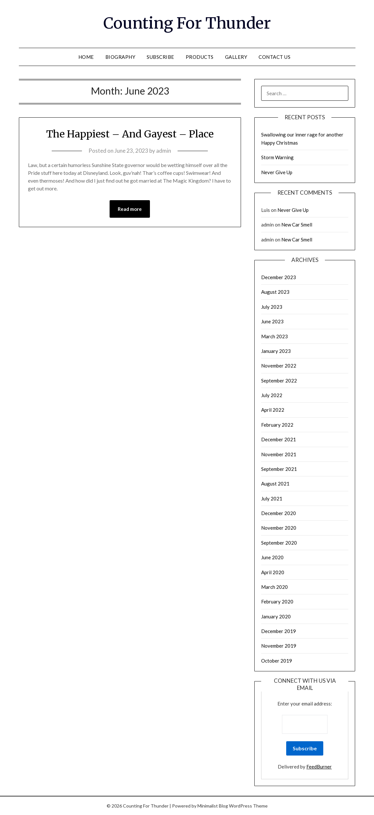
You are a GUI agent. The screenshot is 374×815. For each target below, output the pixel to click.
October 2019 (276, 661)
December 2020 (278, 513)
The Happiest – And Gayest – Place (130, 134)
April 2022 (272, 410)
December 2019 (278, 631)
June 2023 (272, 321)
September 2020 (279, 543)
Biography (120, 57)
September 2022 (279, 380)
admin (163, 150)
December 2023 (278, 277)
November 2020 (278, 528)
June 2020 (272, 557)
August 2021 (275, 483)
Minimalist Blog (212, 806)
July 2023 (271, 307)
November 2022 (278, 366)
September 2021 (279, 469)
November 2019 (278, 646)
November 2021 (278, 454)
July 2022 (271, 395)
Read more (130, 209)
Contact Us (274, 57)
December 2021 (278, 439)
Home (86, 57)
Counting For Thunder (187, 23)
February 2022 (277, 425)
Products (200, 57)
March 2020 (274, 587)
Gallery (236, 57)
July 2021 (271, 498)
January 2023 (276, 351)
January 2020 (276, 616)
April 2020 (272, 572)
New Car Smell (296, 224)
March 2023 (274, 336)
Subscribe (160, 57)
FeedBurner (319, 767)
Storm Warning (277, 157)
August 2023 (275, 292)
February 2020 (277, 601)
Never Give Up (276, 172)
